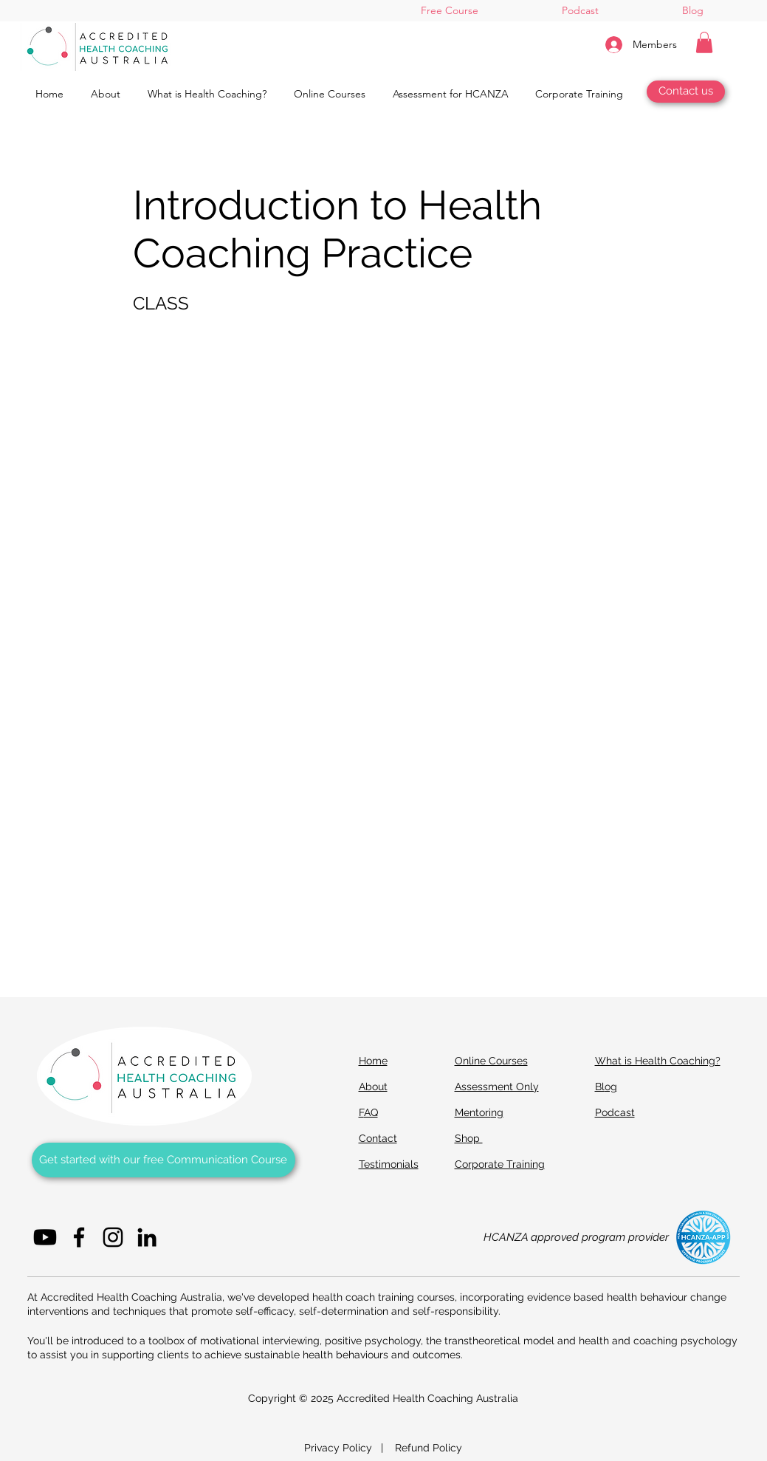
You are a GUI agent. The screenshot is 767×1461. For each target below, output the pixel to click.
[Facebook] (79, 1237)
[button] (704, 42)
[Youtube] (45, 1237)
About (373, 1086)
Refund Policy (428, 1448)
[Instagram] (113, 1237)
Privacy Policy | (349, 1448)
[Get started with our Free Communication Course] (163, 1160)
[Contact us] (686, 92)
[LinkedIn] (147, 1237)
